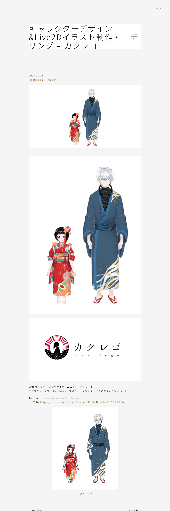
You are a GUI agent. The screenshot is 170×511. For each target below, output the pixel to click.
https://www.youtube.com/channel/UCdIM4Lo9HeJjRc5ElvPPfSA (83, 402)
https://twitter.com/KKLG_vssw (60, 398)
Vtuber (51, 79)
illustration (36, 79)
